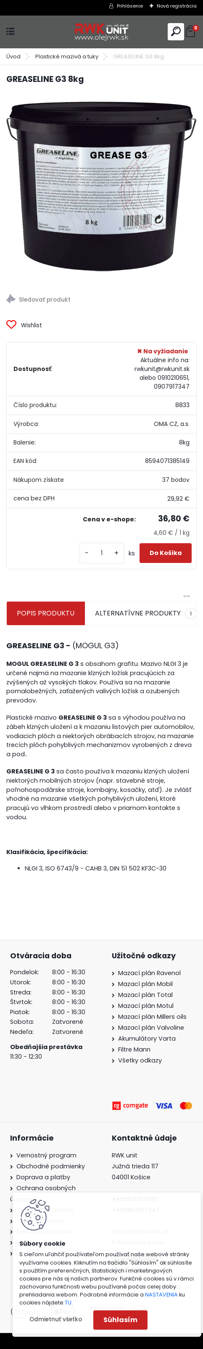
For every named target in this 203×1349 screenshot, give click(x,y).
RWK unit (124, 1155)
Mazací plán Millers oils (152, 1016)
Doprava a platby (43, 1177)
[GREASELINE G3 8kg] (101, 187)
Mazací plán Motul (146, 1006)
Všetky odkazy (140, 1060)
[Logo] (101, 31)
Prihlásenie (130, 6)
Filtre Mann (134, 1049)
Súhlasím (120, 1320)
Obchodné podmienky (50, 1166)
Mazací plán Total (145, 995)
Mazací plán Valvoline (151, 1027)
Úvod (13, 56)
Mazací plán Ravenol (149, 973)
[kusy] (101, 553)
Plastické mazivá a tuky (66, 56)
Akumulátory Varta (147, 1038)
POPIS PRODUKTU (45, 613)
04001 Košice (131, 1177)
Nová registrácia (177, 6)
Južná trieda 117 (136, 1166)
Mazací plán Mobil (145, 984)
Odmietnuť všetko (55, 1319)
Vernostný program (46, 1155)
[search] (176, 31)
